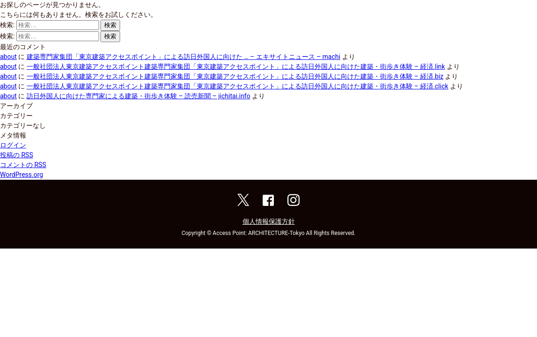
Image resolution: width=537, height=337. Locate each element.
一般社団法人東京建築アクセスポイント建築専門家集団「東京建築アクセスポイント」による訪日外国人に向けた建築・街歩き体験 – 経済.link (236, 66)
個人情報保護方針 (269, 221)
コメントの (23, 164)
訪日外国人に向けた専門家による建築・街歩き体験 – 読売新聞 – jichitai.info (139, 96)
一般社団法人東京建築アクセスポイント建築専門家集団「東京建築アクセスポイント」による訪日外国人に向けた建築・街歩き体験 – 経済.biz (235, 76)
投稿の (16, 155)
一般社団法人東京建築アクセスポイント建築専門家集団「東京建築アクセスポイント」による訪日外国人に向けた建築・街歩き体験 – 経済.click (237, 86)
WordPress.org (21, 174)
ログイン (13, 145)
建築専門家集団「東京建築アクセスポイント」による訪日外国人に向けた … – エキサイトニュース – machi (183, 56)
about (8, 56)
